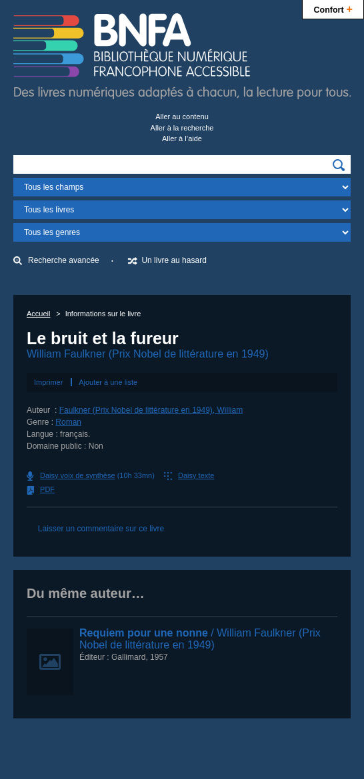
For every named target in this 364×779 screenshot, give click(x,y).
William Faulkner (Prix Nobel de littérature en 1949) (148, 354)
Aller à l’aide (182, 138)
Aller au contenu (182, 117)
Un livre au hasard (173, 260)
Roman (68, 422)
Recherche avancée (63, 260)
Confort (333, 8)
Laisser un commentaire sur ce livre (101, 528)
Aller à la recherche (182, 128)
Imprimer (48, 382)
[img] (339, 165)
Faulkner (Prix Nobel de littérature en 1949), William (151, 410)
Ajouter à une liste (108, 382)
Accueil (38, 314)
